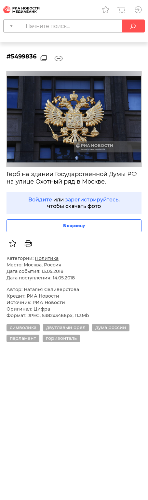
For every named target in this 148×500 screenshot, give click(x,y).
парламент (23, 338)
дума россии (110, 327)
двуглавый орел (66, 327)
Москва (33, 265)
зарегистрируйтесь (91, 200)
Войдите (40, 200)
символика (23, 327)
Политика (47, 258)
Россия (52, 265)
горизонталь (61, 338)
